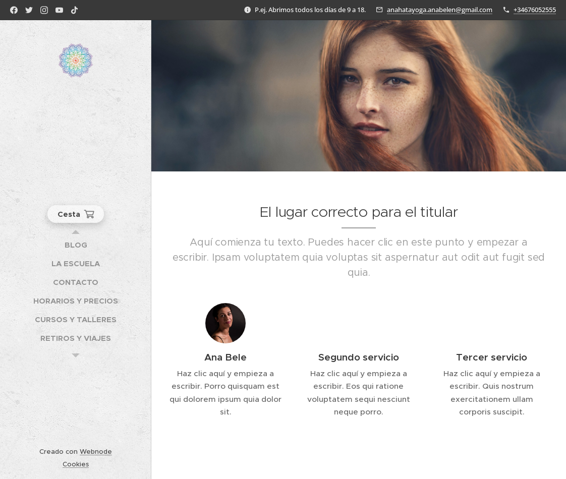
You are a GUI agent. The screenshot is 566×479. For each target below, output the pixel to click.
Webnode (96, 451)
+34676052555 (535, 9)
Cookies (76, 464)
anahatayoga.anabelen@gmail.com (439, 9)
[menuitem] (75, 245)
